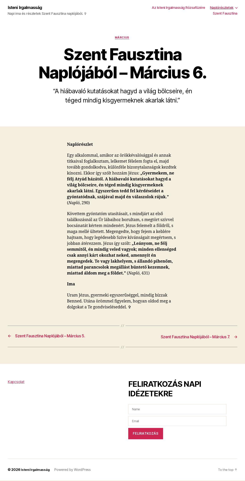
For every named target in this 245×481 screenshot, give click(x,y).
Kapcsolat (17, 382)
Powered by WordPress (74, 470)
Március (122, 38)
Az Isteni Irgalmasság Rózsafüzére (178, 8)
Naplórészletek (222, 8)
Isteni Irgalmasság (26, 7)
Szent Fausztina (225, 13)
